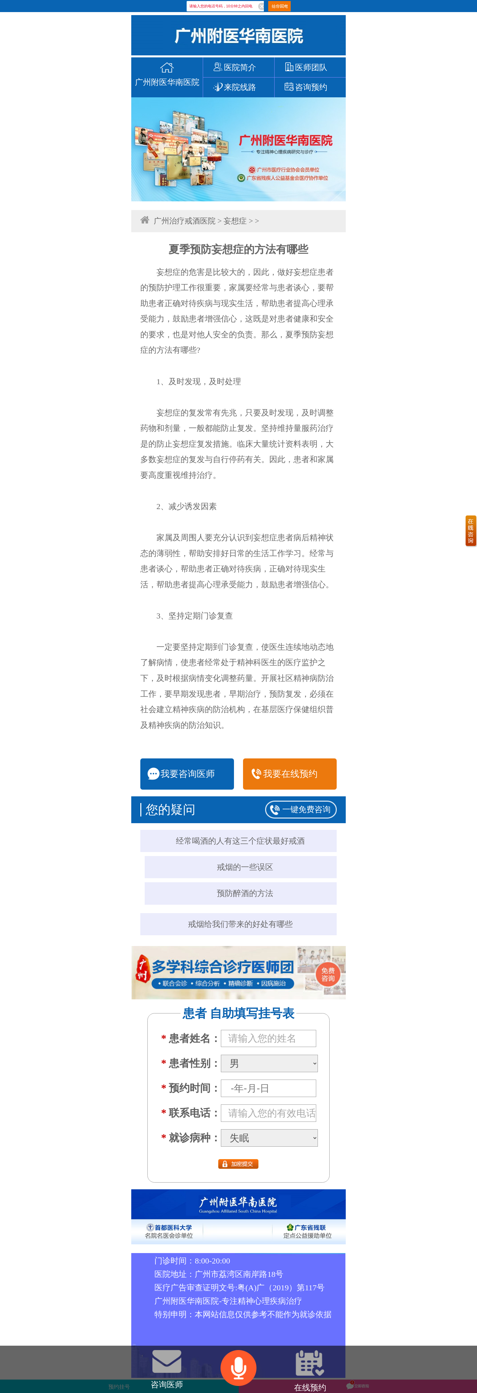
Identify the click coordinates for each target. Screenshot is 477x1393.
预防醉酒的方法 (245, 893)
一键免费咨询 (306, 809)
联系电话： (191, 1113)
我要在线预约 (284, 774)
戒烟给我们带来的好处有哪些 (240, 924)
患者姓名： (191, 1038)
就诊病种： (191, 1138)
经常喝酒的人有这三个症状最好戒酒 (240, 841)
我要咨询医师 (181, 774)
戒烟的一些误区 (245, 867)
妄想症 (235, 221)
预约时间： (191, 1088)
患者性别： (191, 1063)
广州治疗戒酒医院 (185, 221)
